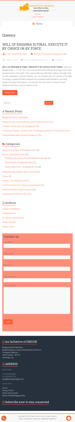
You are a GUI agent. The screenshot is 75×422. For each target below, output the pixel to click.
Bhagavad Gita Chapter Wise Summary (19, 172)
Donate (37, 14)
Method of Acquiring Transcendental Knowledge (26, 158)
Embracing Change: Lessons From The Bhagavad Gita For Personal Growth (35, 131)
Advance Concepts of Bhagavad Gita (50, 54)
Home (4, 388)
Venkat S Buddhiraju (11, 209)
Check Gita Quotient (10, 393)
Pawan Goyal (8, 226)
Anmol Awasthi (9, 222)
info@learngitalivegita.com (13, 379)
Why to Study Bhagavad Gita (13, 396)
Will (46, 60)
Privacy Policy (8, 390)
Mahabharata (34, 60)
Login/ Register (38, 17)
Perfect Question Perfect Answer (17, 189)
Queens (41, 60)
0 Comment (57, 60)
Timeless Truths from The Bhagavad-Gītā (21, 126)
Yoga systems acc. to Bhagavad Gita (21, 167)
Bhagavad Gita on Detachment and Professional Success (27, 122)
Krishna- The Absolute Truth (14, 181)
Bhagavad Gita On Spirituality (15, 117)
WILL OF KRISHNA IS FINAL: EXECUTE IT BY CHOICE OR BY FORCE (35, 46)
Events (5, 176)
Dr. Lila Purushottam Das (16, 54)
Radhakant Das (9, 213)
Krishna (26, 60)
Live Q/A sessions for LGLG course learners (21, 185)
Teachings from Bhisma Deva (15, 194)
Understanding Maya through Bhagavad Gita (21, 135)
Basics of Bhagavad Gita (13, 154)
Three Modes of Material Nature (19, 162)
